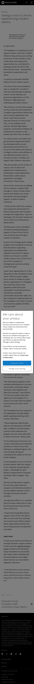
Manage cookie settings (17, 369)
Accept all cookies (17, 363)
